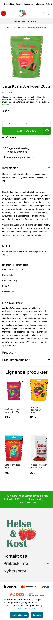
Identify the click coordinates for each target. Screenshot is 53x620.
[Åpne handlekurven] (49, 13)
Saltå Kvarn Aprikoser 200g (34, 27)
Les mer (6, 104)
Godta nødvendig (19, 615)
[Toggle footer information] (48, 556)
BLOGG (49, 4)
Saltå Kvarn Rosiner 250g (13, 466)
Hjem (9, 27)
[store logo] (23, 13)
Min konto (40, 4)
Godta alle (37, 615)
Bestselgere (17, 27)
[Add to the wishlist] (21, 382)
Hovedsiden (9, 4)
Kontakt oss (28, 4)
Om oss (19, 4)
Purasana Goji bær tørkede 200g (38, 466)
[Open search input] (44, 13)
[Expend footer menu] (48, 563)
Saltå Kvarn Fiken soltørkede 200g (12, 410)
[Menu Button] (3, 13)
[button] (47, 131)
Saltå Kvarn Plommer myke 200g (37, 410)
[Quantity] (26, 123)
